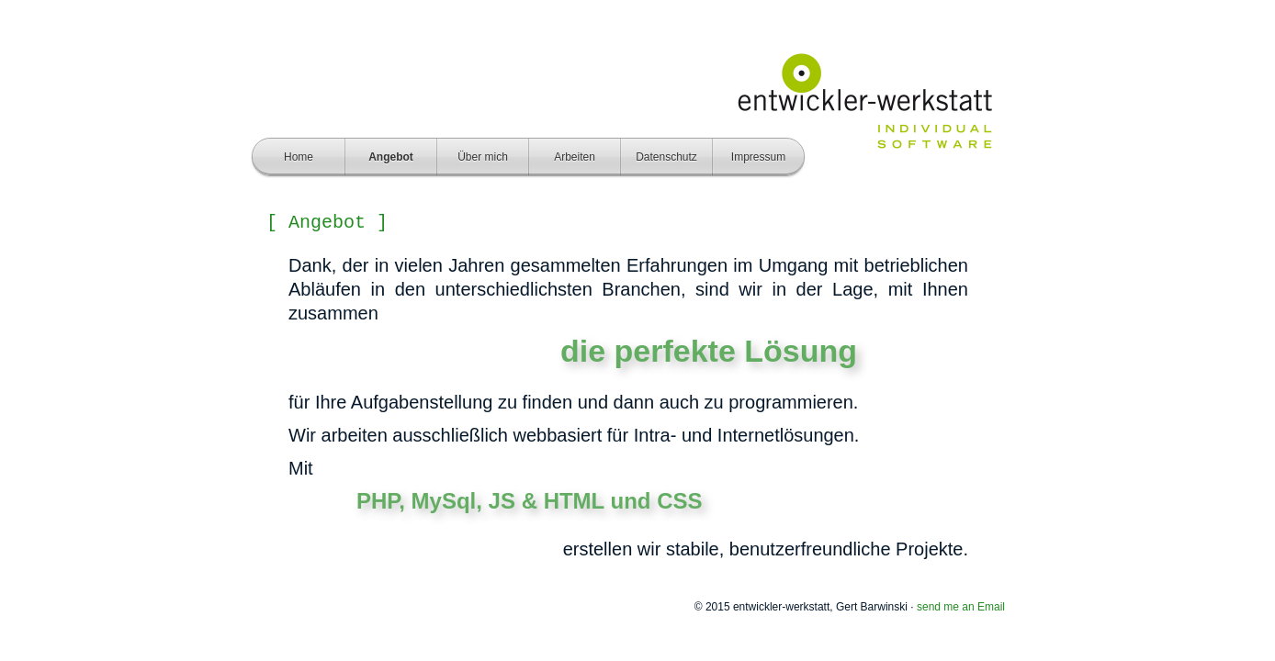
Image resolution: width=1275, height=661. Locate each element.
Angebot (390, 157)
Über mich (482, 157)
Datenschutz (666, 157)
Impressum (758, 157)
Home (298, 157)
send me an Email (961, 606)
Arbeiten (574, 157)
